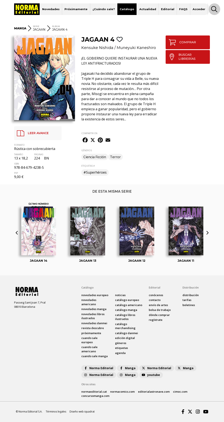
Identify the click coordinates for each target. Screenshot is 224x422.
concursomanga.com (95, 396)
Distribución (190, 287)
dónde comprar (159, 315)
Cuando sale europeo (89, 340)
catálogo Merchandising (125, 326)
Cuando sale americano (89, 349)
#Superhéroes (95, 172)
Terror (115, 157)
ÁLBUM (56, 26)
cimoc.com (180, 391)
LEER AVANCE (31, 133)
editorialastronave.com (154, 391)
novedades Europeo (94, 295)
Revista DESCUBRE (92, 328)
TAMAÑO (18, 154)
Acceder (199, 9)
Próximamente (75, 9)
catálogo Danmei (126, 333)
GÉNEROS (86, 150)
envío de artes (158, 305)
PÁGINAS (38, 154)
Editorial (167, 9)
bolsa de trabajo (160, 310)
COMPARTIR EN (89, 133)
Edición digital (125, 338)
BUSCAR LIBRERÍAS (181, 57)
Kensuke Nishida (97, 47)
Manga (127, 368)
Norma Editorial (98, 368)
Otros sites (88, 384)
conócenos (156, 295)
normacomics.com (122, 391)
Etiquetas (121, 348)
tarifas (186, 300)
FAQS (183, 9)
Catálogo (127, 9)
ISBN (16, 163)
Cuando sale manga (94, 356)
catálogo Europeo (127, 300)
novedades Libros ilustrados (93, 316)
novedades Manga (93, 309)
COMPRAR (181, 42)
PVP (16, 173)
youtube (150, 375)
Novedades (51, 9)
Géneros (120, 343)
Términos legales (56, 411)
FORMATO (19, 144)
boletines (188, 305)
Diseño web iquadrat (82, 411)
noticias (120, 295)
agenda (120, 353)
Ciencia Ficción (94, 157)
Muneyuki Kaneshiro (136, 47)
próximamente (91, 333)
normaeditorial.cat (94, 391)
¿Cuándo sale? (104, 9)
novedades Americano (88, 302)
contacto (155, 300)
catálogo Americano (128, 305)
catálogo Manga (126, 310)
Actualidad (147, 9)
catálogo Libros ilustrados (125, 317)
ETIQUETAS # (88, 165)
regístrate (155, 320)
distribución (190, 295)
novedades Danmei (94, 323)
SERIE (36, 26)
